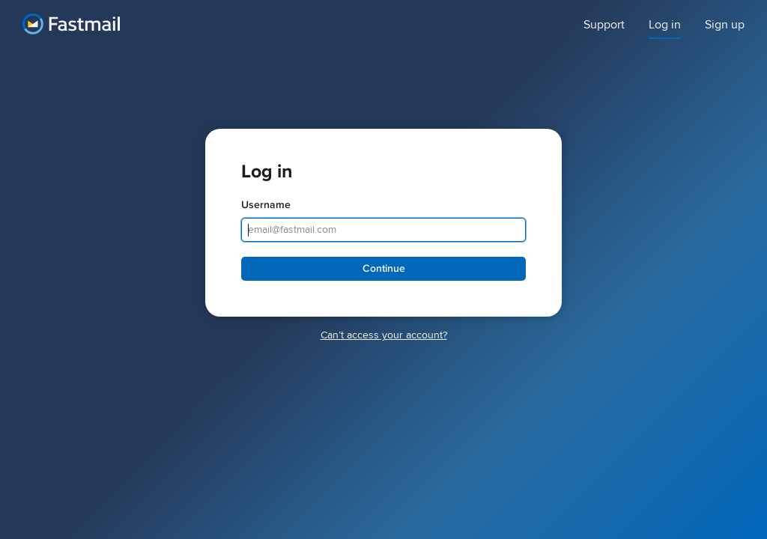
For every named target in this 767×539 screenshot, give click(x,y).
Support (604, 25)
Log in (665, 25)
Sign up (725, 25)
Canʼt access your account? (384, 335)
